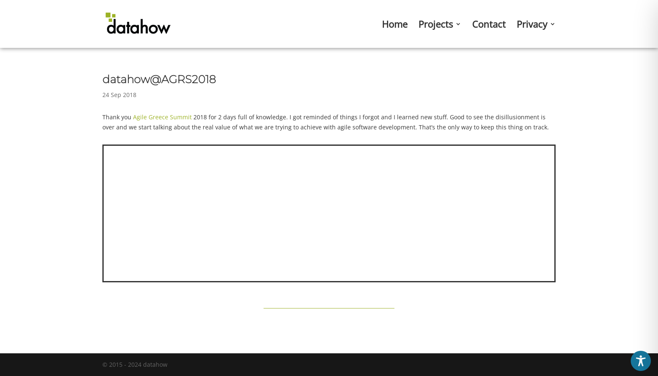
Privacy (532, 25)
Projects (435, 25)
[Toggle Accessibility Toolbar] (641, 361)
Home (394, 25)
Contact (489, 25)
